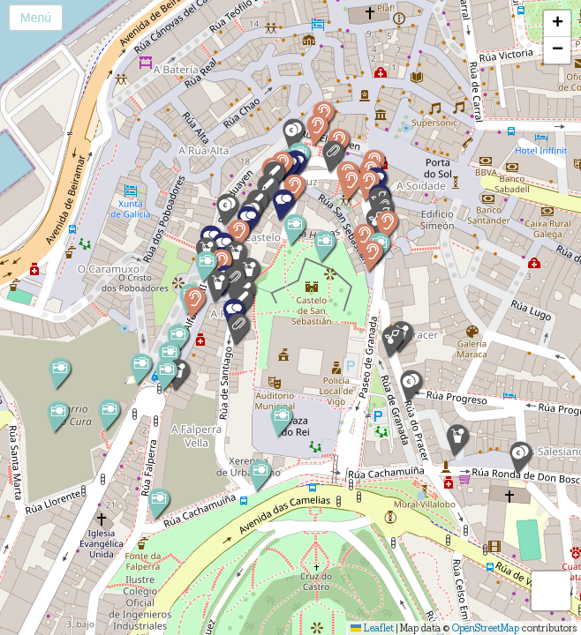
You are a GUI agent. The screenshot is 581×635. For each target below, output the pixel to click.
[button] (332, 156)
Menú (35, 18)
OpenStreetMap (485, 628)
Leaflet (372, 628)
